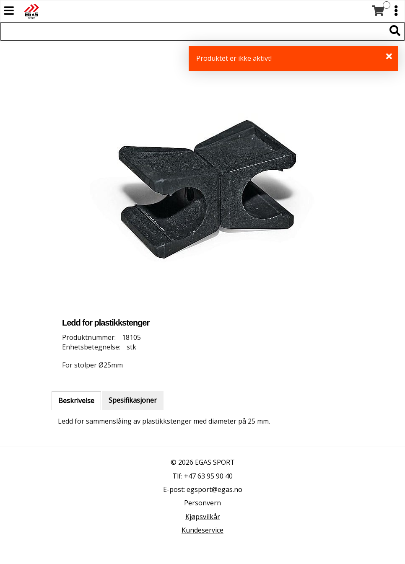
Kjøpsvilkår (202, 516)
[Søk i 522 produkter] (193, 31)
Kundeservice (202, 530)
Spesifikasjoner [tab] (133, 400)
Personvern (202, 502)
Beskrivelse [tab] (76, 400)
